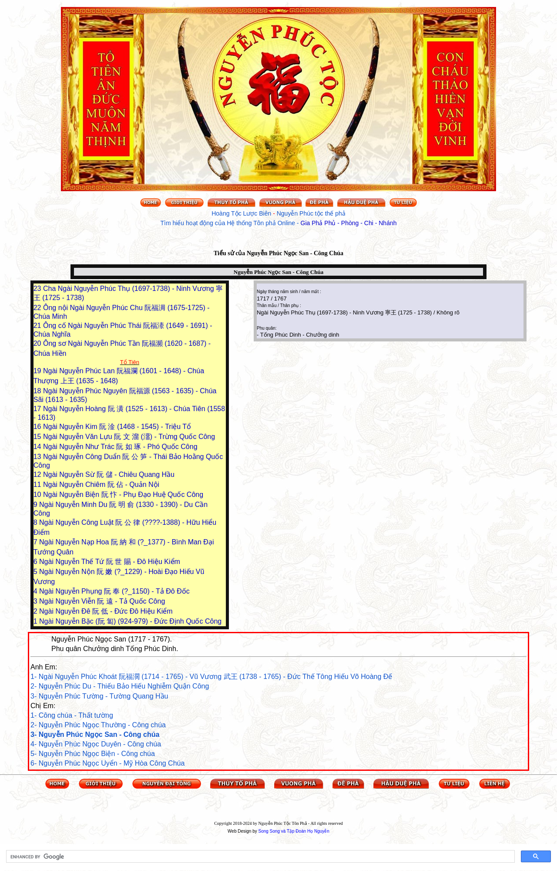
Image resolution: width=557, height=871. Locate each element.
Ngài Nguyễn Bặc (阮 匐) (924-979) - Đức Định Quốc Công (130, 621)
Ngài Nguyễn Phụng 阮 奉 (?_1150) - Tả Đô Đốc (114, 591)
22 (38, 307)
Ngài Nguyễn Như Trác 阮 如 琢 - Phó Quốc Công (120, 446)
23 (38, 288)
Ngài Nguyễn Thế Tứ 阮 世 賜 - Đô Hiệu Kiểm (109, 561)
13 (38, 456)
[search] (259, 857)
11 (38, 484)
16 (38, 426)
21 (38, 325)
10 (38, 494)
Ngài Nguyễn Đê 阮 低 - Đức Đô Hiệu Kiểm (106, 611)
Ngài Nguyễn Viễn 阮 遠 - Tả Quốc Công (102, 601)
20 (38, 343)
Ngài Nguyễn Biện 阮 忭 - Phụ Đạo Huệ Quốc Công (123, 494)
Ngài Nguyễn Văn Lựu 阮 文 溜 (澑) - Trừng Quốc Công (129, 436)
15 (38, 436)
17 (38, 408)
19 (38, 371)
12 (38, 474)
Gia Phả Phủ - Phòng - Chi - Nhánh (349, 222)
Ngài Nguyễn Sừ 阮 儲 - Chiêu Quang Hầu (108, 474)
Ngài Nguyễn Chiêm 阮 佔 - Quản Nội (101, 484)
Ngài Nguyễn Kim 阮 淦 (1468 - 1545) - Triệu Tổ (117, 426)
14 (38, 446)
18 (38, 391)
